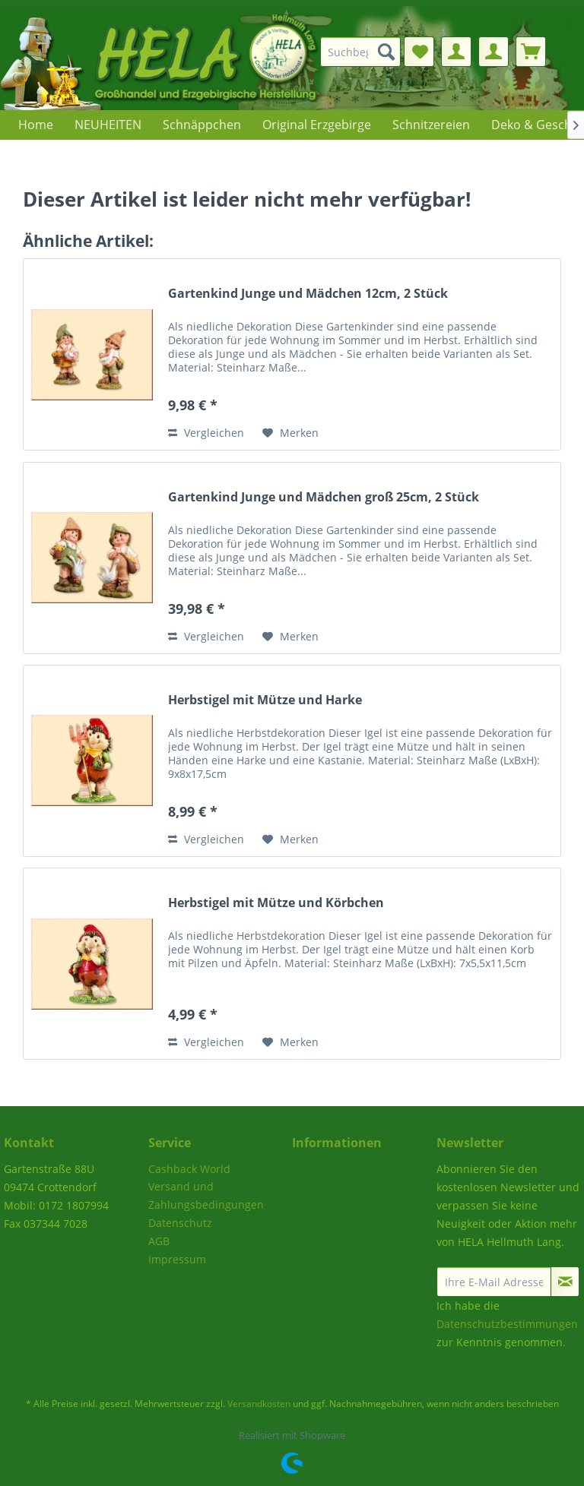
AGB (159, 1241)
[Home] (36, 124)
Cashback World (189, 1169)
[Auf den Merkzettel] (290, 433)
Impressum (177, 1259)
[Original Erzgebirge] (317, 124)
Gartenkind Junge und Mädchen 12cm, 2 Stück (308, 294)
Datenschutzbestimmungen (507, 1324)
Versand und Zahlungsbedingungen (206, 1195)
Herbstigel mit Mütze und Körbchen (276, 903)
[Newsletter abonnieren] (565, 1281)
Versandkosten (258, 1403)
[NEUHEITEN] (108, 124)
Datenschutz (180, 1223)
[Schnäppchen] (202, 124)
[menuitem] (365, 51)
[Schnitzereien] (431, 124)
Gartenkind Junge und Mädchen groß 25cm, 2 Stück (323, 497)
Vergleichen (206, 432)
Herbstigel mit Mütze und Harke (265, 700)
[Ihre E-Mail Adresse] (494, 1281)
